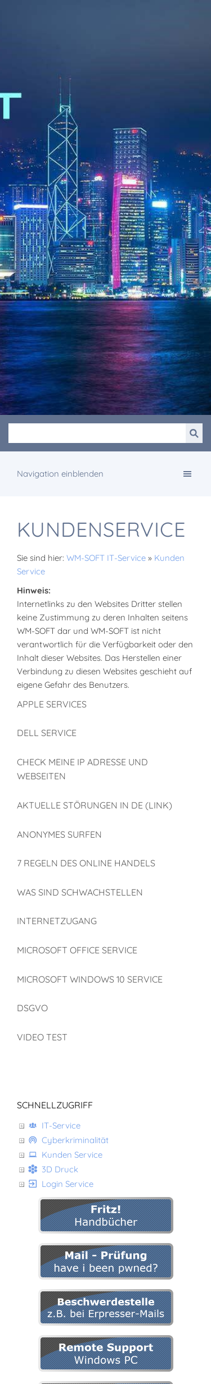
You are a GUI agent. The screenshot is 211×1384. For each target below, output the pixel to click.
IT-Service (54, 1125)
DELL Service (47, 732)
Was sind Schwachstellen (80, 892)
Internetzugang (57, 920)
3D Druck (53, 1169)
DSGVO (32, 1007)
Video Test (42, 1037)
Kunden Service (65, 1154)
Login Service (60, 1184)
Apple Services (52, 704)
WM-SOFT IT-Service (106, 557)
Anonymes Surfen (59, 834)
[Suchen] (97, 433)
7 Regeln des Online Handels (86, 863)
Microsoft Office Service (77, 950)
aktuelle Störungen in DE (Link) (94, 805)
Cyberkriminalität (68, 1140)
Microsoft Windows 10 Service (90, 979)
